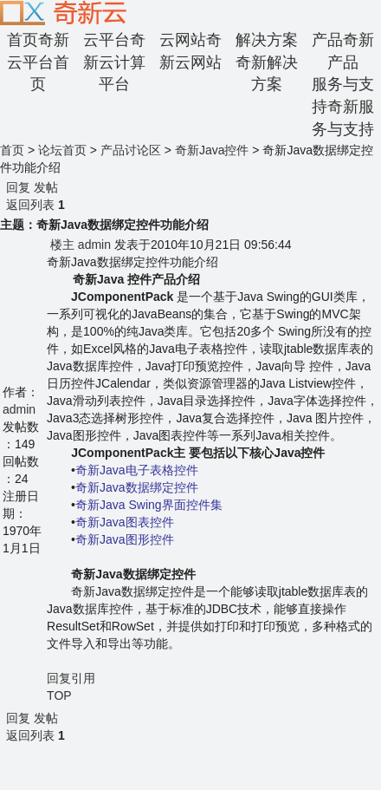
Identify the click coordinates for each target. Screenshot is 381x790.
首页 (12, 150)
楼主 (62, 244)
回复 (18, 187)
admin (19, 409)
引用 (83, 678)
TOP (59, 695)
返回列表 (30, 205)
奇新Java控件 (212, 150)
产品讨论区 (130, 150)
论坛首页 (62, 150)
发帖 (46, 187)
